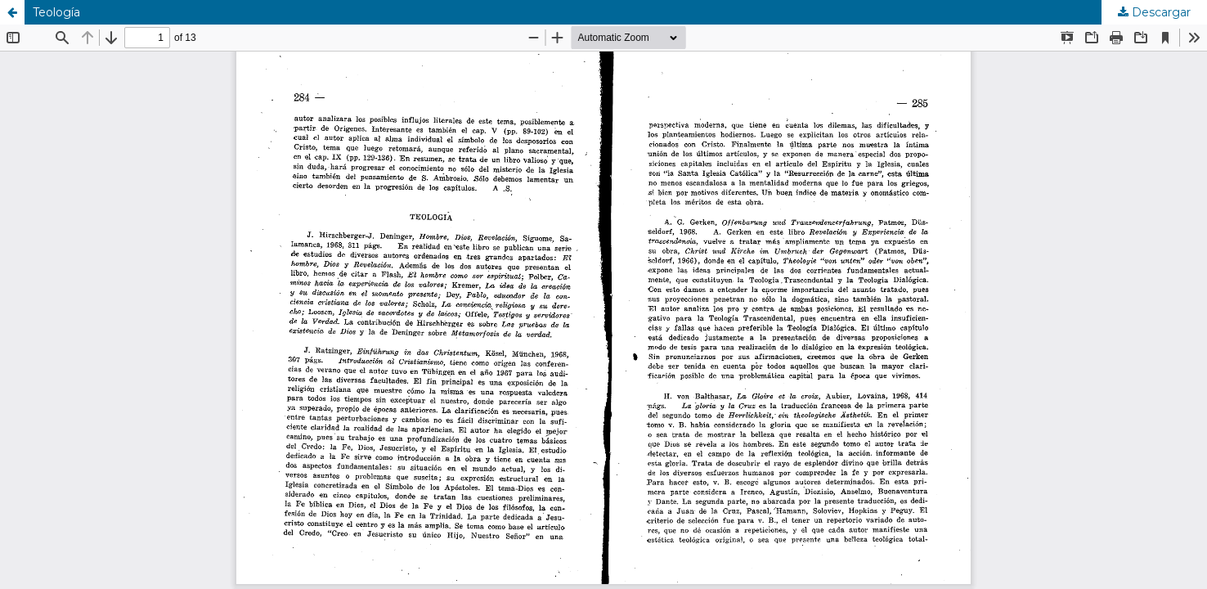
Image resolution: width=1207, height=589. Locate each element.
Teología (56, 12)
